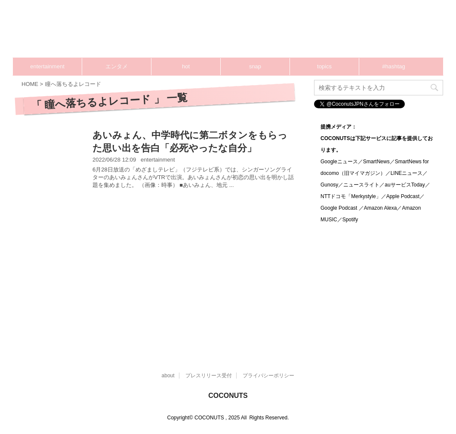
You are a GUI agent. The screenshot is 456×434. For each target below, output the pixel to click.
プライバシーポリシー (268, 376)
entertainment (47, 66)
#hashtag (393, 66)
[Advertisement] (159, 272)
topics (324, 66)
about (168, 376)
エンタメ (116, 66)
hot (186, 66)
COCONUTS (228, 395)
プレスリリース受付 (208, 376)
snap (255, 66)
